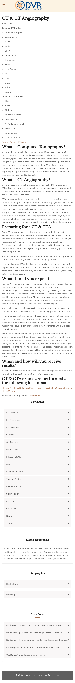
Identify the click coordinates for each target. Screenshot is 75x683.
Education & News (15, 457)
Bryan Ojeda (12, 449)
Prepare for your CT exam (14, 142)
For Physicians (13, 420)
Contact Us (11, 508)
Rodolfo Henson (13, 427)
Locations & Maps (14, 471)
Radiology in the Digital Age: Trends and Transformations (33, 625)
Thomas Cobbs (13, 479)
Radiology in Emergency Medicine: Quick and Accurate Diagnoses (37, 640)
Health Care (12, 584)
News (9, 516)
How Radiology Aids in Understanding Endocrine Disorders (34, 632)
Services (10, 434)
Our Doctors (12, 442)
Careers (10, 501)
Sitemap (10, 523)
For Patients (12, 412)
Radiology (11, 594)
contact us (35, 395)
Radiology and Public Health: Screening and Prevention (32, 647)
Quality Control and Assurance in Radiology (27, 655)
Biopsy (9, 464)
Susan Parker (12, 493)
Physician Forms (14, 486)
